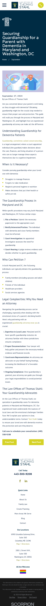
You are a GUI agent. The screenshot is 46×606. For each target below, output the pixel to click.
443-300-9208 (23, 474)
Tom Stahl (32, 419)
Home (23, 495)
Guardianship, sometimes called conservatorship (22, 141)
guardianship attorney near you (25, 323)
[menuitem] (12, 597)
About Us (23, 499)
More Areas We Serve (23, 513)
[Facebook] (20, 481)
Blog (23, 518)
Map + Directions (23, 544)
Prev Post (9, 442)
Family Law (23, 504)
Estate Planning (23, 509)
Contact (23, 523)
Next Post (36, 442)
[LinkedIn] (26, 481)
